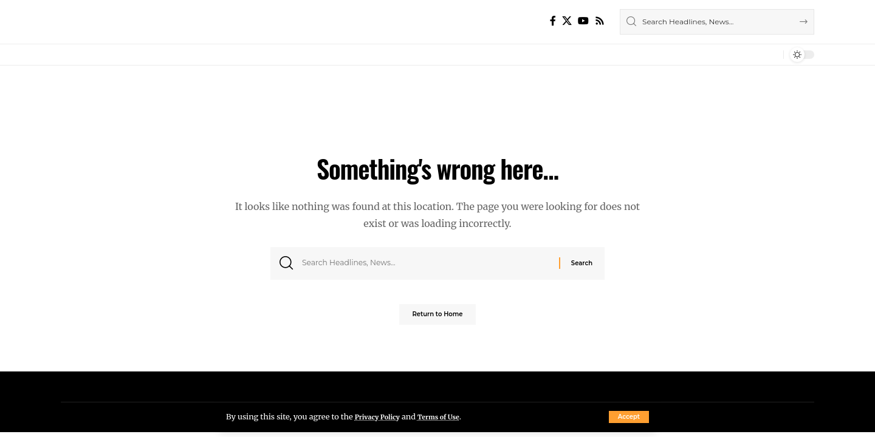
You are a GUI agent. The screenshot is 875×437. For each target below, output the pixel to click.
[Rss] (600, 21)
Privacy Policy (382, 416)
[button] (629, 417)
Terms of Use (452, 416)
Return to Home (438, 318)
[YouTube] (583, 21)
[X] (567, 21)
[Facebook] (553, 21)
